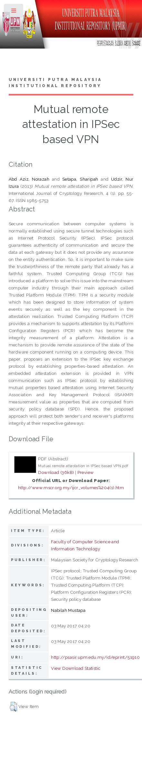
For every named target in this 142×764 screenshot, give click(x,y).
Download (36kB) (56, 472)
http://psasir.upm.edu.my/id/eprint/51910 (95, 657)
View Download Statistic (75, 668)
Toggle (14, 12)
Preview (85, 472)
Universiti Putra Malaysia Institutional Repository (55, 82)
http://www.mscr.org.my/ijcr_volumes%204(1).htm (71, 487)
